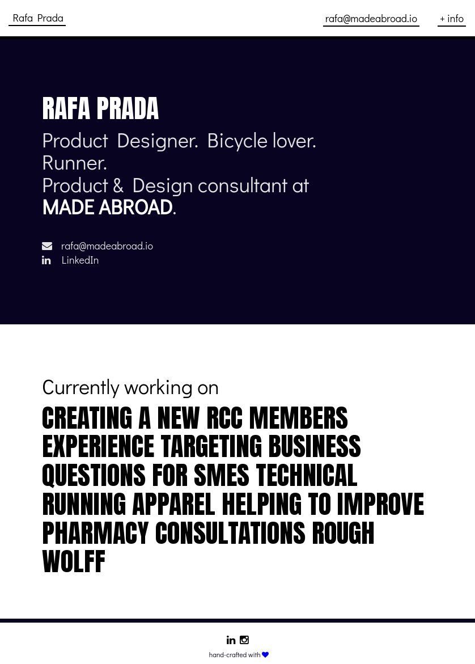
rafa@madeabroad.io (97, 245)
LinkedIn (70, 260)
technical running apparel (200, 489)
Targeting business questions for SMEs (201, 460)
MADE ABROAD (107, 206)
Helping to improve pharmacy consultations (233, 518)
